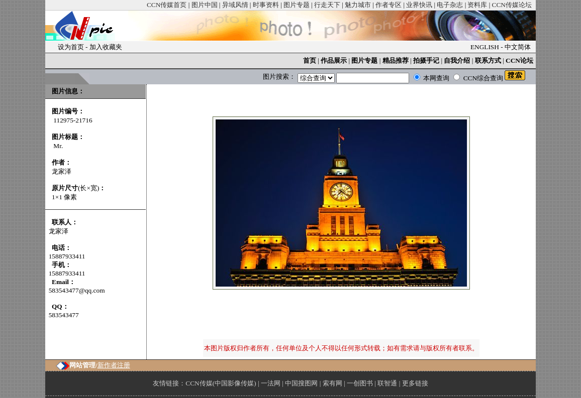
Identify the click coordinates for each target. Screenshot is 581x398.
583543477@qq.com (77, 290)
